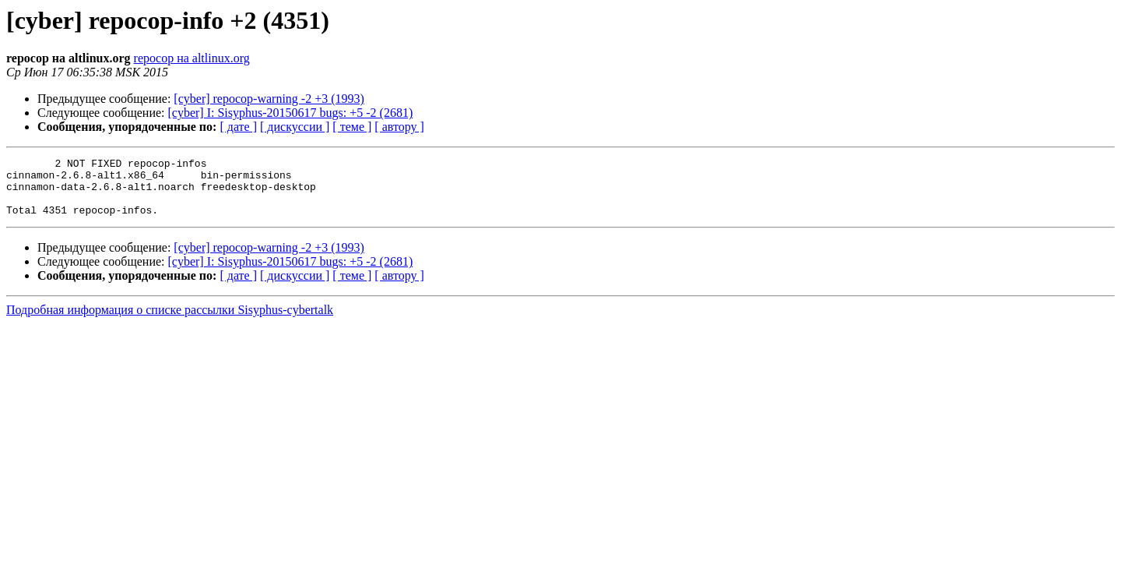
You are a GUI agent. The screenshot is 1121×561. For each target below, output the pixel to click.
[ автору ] (398, 126)
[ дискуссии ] (294, 126)
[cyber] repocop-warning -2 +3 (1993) (269, 98)
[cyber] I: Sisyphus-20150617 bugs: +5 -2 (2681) (290, 112)
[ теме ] (351, 126)
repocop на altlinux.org (192, 58)
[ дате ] (238, 126)
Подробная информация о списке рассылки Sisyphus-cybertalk (169, 321)
